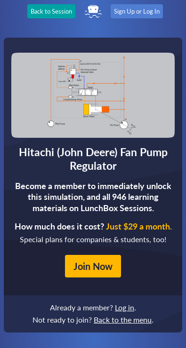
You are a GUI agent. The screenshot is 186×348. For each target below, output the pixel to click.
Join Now (93, 266)
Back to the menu (123, 319)
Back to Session (51, 11)
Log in (124, 307)
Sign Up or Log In (137, 11)
